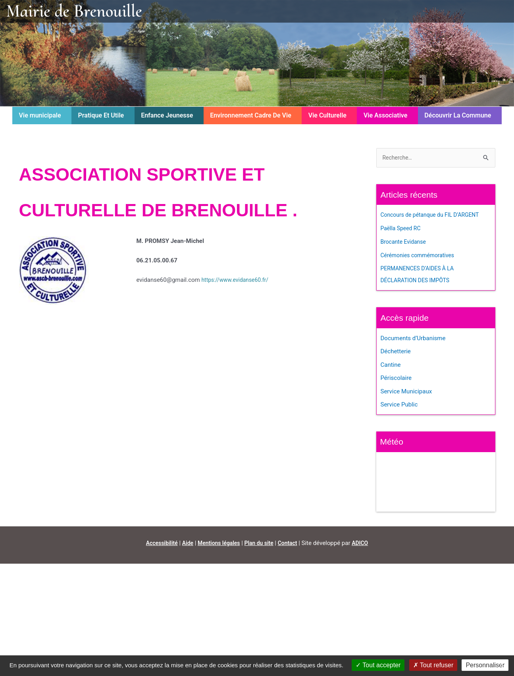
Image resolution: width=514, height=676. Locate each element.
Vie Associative (385, 115)
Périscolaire (396, 379)
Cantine (391, 365)
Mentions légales (218, 544)
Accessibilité (157, 544)
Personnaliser (485, 665)
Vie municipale (40, 115)
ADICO (365, 544)
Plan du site (261, 544)
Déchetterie (396, 352)
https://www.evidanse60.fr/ (237, 279)
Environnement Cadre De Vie (250, 115)
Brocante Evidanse (405, 242)
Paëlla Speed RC (402, 229)
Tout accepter (378, 665)
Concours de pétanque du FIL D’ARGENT (434, 215)
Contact (291, 544)
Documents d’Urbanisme (413, 339)
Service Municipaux (406, 392)
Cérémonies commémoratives (420, 255)
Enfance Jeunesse (167, 115)
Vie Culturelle (327, 115)
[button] (41, 115)
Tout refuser (433, 665)
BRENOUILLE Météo (435, 483)
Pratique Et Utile (101, 115)
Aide (185, 544)
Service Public (399, 405)
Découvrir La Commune (457, 115)
